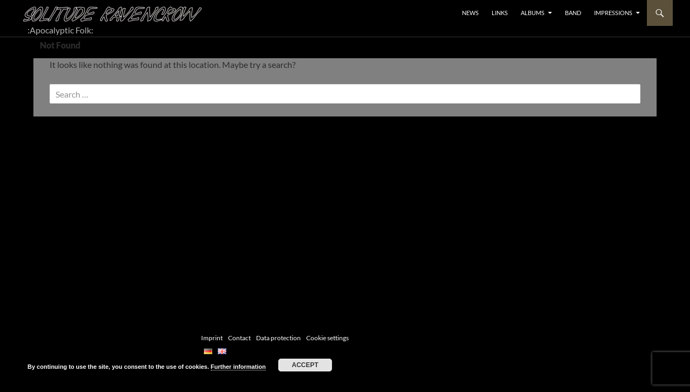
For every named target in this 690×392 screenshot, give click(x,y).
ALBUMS (532, 12)
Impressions (613, 12)
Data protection (278, 338)
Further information (238, 366)
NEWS (470, 12)
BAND (573, 12)
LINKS (500, 12)
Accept (305, 365)
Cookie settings (327, 338)
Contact (239, 338)
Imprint (212, 338)
